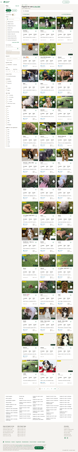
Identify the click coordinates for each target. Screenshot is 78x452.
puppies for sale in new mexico (37, 405)
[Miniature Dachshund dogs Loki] (47, 155)
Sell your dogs (67, 432)
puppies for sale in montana (65, 398)
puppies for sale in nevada (38, 414)
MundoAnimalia (25, 441)
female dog (21, 396)
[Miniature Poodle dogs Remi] (47, 208)
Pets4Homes (7, 441)
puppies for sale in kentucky (25, 414)
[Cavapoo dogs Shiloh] (30, 181)
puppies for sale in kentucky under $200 (12, 416)
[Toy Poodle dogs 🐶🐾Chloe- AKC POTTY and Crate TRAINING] (30, 208)
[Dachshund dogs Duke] (65, 102)
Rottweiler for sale (7, 434)
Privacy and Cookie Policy (28, 445)
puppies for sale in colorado (65, 417)
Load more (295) (15, 42)
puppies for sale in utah (64, 402)
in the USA (36, 6)
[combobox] (11, 48)
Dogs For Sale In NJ (21, 432)
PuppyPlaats (18, 441)
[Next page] (58, 389)
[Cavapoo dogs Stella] (30, 313)
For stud (14, 10)
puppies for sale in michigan (65, 406)
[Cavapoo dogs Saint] (47, 181)
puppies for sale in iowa (51, 396)
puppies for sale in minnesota (25, 405)
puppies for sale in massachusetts (50, 403)
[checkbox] (6, 22)
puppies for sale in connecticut (50, 413)
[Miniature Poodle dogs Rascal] (47, 260)
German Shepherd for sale (8, 431)
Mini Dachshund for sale (8, 432)
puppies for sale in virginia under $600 (38, 412)
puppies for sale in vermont (25, 418)
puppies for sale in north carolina (38, 402)
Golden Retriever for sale (8, 427)
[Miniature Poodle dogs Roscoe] (30, 340)
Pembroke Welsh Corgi (7, 429)
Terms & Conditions (68, 431)
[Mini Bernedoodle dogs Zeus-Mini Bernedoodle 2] (47, 49)
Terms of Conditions (19, 445)
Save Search (26, 14)
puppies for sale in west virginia (38, 397)
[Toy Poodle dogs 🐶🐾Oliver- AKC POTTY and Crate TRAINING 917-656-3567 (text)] (65, 260)
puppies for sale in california (65, 414)
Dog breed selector (68, 435)
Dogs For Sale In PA (21, 427)
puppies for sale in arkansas (65, 396)
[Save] (36, 31)
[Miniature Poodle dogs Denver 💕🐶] (30, 287)
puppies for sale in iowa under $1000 (66, 409)
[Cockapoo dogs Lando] (65, 76)
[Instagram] (67, 438)
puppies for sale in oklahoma (52, 400)
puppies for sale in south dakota (24, 411)
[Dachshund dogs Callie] (30, 366)
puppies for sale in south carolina (51, 410)
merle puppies (9, 398)
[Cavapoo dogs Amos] (30, 260)
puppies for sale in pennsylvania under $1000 (38, 419)
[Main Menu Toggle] (1, 2)
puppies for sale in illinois (51, 407)
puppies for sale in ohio (37, 399)
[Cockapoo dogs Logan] (30, 102)
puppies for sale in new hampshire (51, 419)
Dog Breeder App (67, 434)
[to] (17, 71)
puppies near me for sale (51, 416)
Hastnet (13, 441)
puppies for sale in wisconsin (39, 416)
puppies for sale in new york (25, 400)
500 (55, 388)
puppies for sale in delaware (52, 398)
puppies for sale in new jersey (52, 405)
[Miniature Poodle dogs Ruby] (30, 128)
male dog (21, 398)
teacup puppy (8, 402)
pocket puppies (9, 396)
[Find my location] (18, 48)
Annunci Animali (33, 441)
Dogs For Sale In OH (21, 431)
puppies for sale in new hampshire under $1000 (37, 408)
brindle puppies (9, 406)
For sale (8, 10)
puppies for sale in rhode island (24, 408)
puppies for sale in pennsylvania (63, 412)
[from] (9, 71)
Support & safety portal (68, 429)
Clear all (17, 5)
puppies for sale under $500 (11, 408)
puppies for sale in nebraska (65, 404)
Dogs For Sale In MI (21, 434)
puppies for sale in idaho (65, 400)
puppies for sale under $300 (11, 410)
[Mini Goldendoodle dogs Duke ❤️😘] (30, 49)
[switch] (13, 15)
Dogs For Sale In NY (21, 429)
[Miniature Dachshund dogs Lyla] (47, 287)
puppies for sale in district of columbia (25, 403)
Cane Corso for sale (7, 435)
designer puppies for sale (11, 404)
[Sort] (67, 14)
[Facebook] (65, 438)
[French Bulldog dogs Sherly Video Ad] (65, 128)
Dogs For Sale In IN (21, 435)
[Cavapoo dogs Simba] (65, 181)
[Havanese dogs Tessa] (65, 208)
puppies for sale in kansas (24, 416)
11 (51, 388)
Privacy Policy (66, 427)
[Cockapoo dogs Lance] (65, 234)
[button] (30, 23)
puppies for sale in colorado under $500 (11, 420)
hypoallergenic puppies (10, 400)
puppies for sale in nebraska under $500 (11, 413)
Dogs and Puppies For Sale (8, 426)
